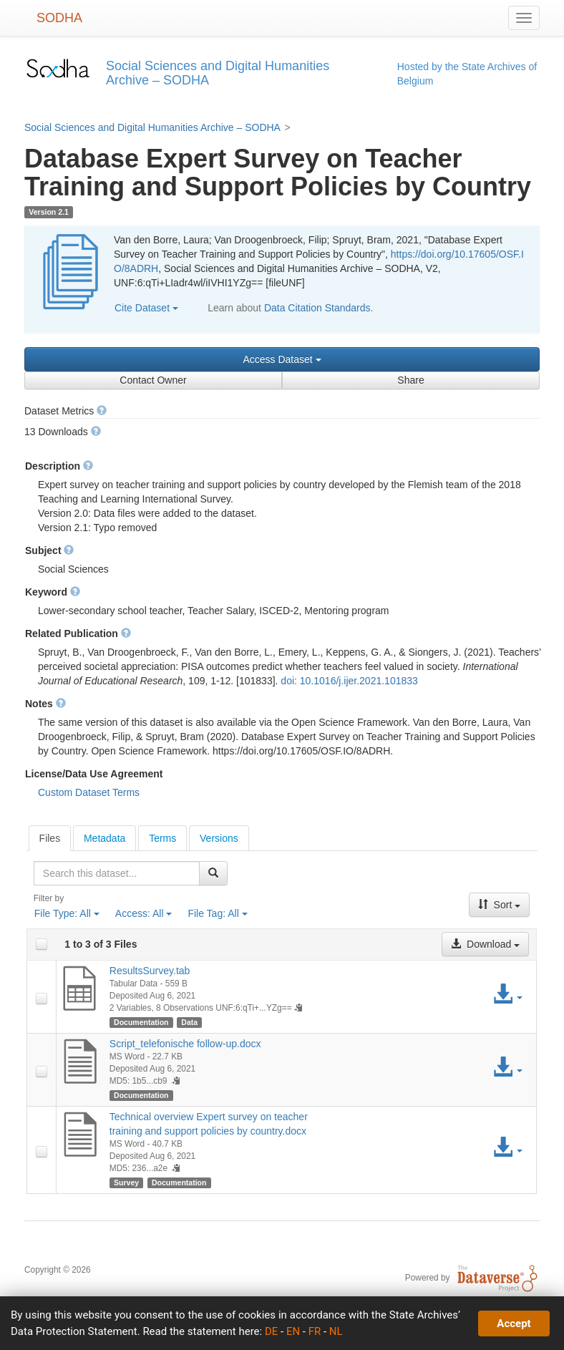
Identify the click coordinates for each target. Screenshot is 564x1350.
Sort (499, 904)
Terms (162, 838)
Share (410, 380)
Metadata (104, 838)
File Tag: (217, 913)
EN (293, 1331)
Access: (143, 913)
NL (336, 1331)
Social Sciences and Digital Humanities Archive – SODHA (152, 127)
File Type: (66, 913)
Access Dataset (282, 359)
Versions (219, 838)
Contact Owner (153, 380)
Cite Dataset (146, 308)
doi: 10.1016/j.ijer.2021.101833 (349, 680)
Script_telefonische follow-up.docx (185, 1043)
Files (50, 838)
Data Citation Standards (317, 308)
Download (485, 944)
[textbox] (117, 873)
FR (314, 1331)
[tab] (50, 838)
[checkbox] (41, 944)
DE (271, 1331)
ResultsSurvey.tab (150, 970)
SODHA (59, 18)
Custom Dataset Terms (89, 792)
